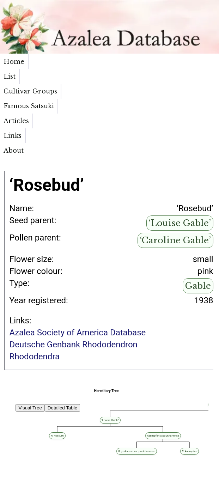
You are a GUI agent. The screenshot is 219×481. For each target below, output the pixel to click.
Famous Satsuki (112, 65)
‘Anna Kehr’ (13, 429)
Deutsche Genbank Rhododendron (73, 263)
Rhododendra (34, 275)
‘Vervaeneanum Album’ (59, 432)
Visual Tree (30, 326)
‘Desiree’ (37, 425)
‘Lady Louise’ (14, 456)
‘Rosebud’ (55, 425)
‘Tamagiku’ (69, 456)
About (205, 62)
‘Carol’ (9, 444)
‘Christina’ (11, 463)
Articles (149, 62)
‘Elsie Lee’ (11, 425)
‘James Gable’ (15, 460)
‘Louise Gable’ (180, 142)
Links (179, 62)
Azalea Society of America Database (77, 251)
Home (14, 62)
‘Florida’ (38, 463)
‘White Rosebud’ (16, 432)
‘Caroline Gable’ (175, 159)
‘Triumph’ (41, 429)
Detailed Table (62, 326)
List (38, 62)
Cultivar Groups (69, 65)
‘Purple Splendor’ (79, 460)
